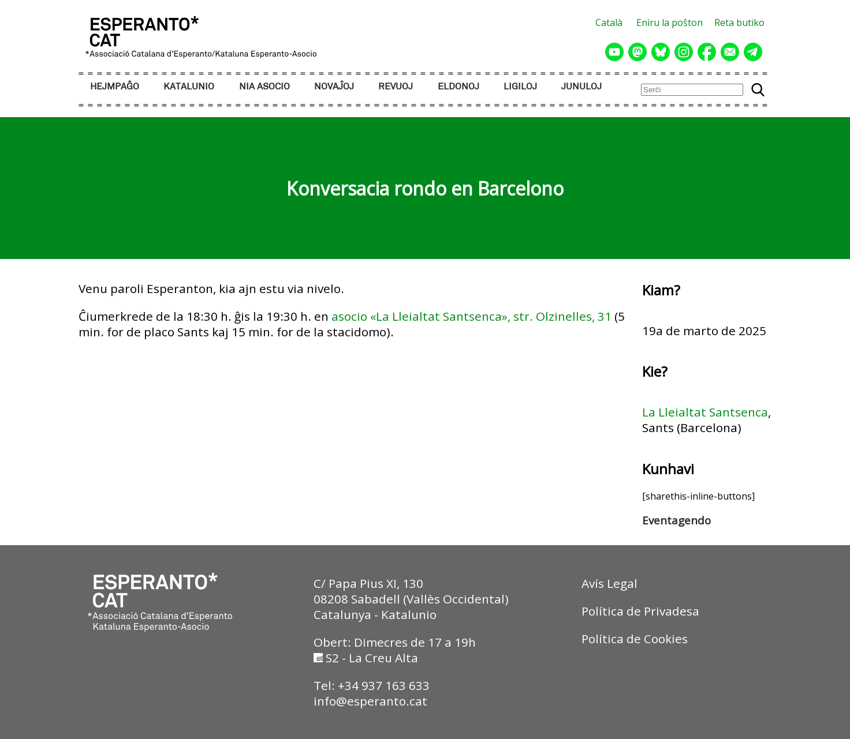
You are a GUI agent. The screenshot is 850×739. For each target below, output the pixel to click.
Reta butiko (739, 22)
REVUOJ (395, 86)
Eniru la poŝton (669, 22)
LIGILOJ (520, 86)
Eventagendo (676, 520)
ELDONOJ (458, 86)
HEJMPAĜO (114, 86)
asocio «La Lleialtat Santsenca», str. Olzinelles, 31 (471, 316)
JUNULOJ (581, 86)
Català (608, 22)
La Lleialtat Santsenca (705, 412)
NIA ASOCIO (264, 86)
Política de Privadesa (640, 611)
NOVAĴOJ (334, 86)
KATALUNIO (188, 86)
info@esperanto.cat (370, 701)
